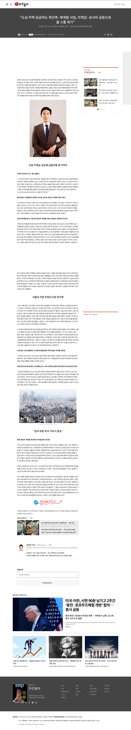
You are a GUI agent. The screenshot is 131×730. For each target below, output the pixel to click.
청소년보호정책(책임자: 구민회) (73, 717)
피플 (77, 694)
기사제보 (106, 686)
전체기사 (64, 697)
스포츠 (63, 694)
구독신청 (106, 689)
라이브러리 (93, 692)
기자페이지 (93, 694)
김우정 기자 (30, 545)
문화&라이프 (65, 692)
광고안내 (106, 692)
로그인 (123, 4)
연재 (91, 686)
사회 (62, 689)
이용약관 (50, 717)
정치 (62, 686)
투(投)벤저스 (22, 518)
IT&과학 (78, 692)
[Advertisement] (43, 257)
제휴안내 (39, 717)
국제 (77, 689)
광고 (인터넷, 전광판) (30, 717)
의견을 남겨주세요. (24, 575)
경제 (77, 686)
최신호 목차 (93, 689)
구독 (31, 34)
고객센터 (45, 717)
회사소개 (21, 717)
